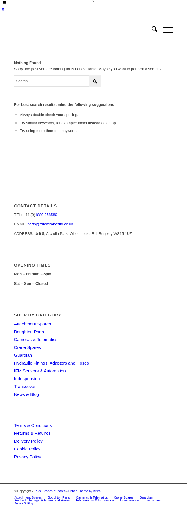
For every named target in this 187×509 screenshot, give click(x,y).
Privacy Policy (27, 456)
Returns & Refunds (32, 433)
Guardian (23, 355)
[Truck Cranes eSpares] (77, 30)
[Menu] (165, 30)
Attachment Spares (32, 323)
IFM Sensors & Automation (40, 370)
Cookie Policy (27, 448)
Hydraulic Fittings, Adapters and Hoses (51, 363)
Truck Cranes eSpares (50, 491)
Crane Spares (27, 347)
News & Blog (26, 394)
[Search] (151, 30)
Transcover (24, 386)
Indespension (27, 378)
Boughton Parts (29, 331)
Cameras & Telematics (35, 339)
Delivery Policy (28, 441)
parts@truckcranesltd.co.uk (50, 224)
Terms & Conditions (33, 425)
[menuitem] (151, 30)
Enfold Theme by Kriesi (84, 491)
